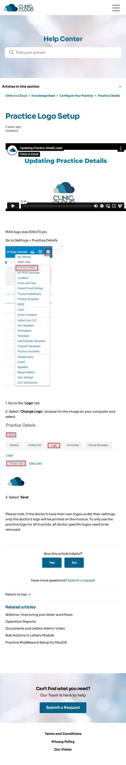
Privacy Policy (63, 742)
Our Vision (63, 749)
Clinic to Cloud (16, 96)
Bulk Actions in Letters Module (29, 635)
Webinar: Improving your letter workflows (39, 615)
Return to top (18, 594)
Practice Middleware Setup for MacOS (36, 642)
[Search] (63, 52)
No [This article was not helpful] (74, 563)
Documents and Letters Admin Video (35, 628)
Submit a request (81, 580)
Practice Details (109, 96)
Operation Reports (20, 621)
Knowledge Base (43, 96)
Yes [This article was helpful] (52, 563)
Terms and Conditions (63, 734)
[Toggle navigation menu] (116, 7)
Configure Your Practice (76, 96)
